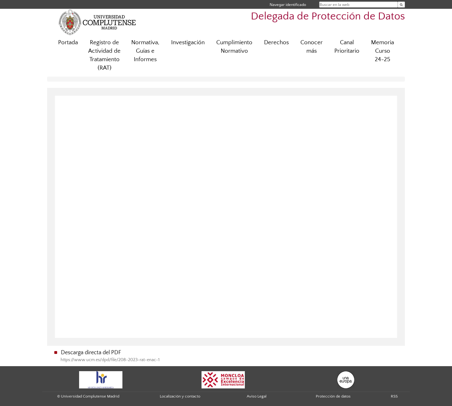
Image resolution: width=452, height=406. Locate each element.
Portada (68, 42)
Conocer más (311, 46)
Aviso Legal (256, 396)
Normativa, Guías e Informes (145, 51)
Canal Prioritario (346, 46)
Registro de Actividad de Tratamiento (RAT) (104, 55)
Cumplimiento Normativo (234, 46)
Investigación (188, 42)
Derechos (276, 42)
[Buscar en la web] (401, 5)
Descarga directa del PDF (91, 353)
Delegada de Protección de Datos (328, 16)
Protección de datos (333, 396)
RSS (394, 396)
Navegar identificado (288, 4)
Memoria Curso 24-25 (382, 51)
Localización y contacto (180, 396)
